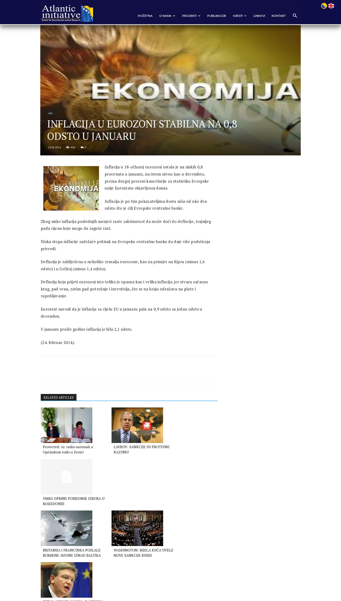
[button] (291, 16)
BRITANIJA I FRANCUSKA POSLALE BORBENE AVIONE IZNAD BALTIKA (67, 516)
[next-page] (55, 531)
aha (54, 123)
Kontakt (275, 16)
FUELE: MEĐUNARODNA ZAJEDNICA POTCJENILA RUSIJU (178, 516)
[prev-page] (47, 531)
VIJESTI (236, 16)
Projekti (188, 16)
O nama (164, 16)
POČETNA (142, 16)
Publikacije (213, 16)
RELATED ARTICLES (62, 410)
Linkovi (256, 16)
